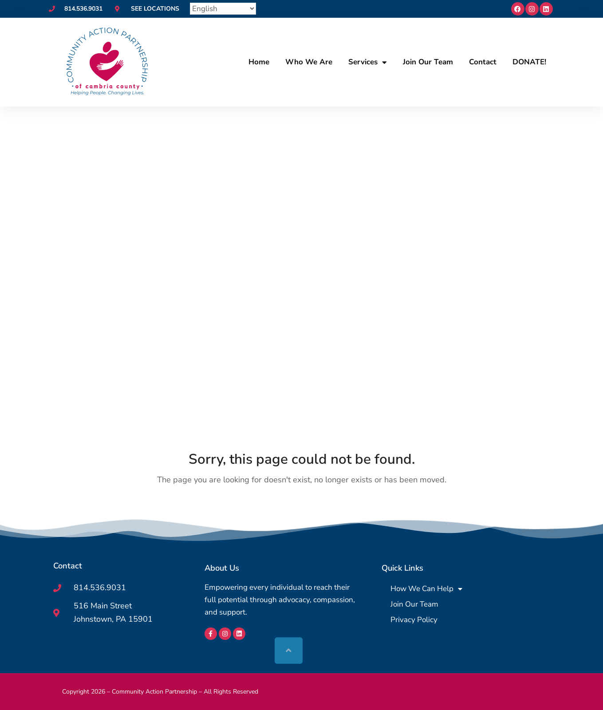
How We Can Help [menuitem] (426, 589)
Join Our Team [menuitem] (414, 604)
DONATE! (529, 62)
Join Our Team (428, 62)
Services (367, 62)
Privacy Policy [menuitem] (413, 620)
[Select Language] (223, 9)
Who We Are (308, 62)
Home (258, 62)
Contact (483, 62)
